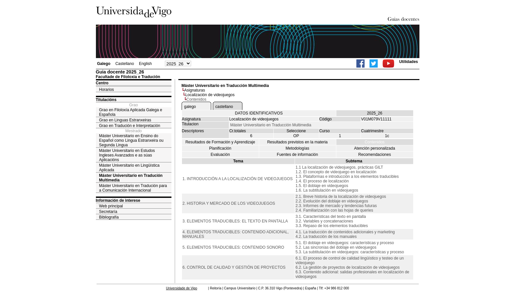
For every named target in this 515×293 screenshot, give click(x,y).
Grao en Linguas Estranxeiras (125, 120)
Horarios (106, 89)
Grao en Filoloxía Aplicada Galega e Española (130, 112)
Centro (102, 83)
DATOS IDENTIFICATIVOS (258, 113)
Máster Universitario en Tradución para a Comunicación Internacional (133, 188)
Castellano (124, 63)
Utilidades (408, 61)
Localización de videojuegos (210, 95)
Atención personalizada (374, 148)
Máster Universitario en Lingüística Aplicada (129, 167)
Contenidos (375, 142)
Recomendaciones (374, 154)
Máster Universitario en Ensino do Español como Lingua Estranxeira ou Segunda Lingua (131, 140)
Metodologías (297, 148)
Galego (104, 63)
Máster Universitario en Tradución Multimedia (131, 177)
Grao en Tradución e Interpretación (129, 125)
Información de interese (118, 200)
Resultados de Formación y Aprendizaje (220, 142)
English (145, 63)
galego (190, 106)
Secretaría (108, 211)
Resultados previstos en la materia (297, 142)
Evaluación (220, 154)
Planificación (220, 148)
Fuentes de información (297, 154)
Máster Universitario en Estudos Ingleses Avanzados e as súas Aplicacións (127, 155)
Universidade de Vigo (181, 288)
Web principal (111, 206)
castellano (224, 106)
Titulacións (106, 99)
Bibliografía (109, 217)
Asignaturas (194, 90)
